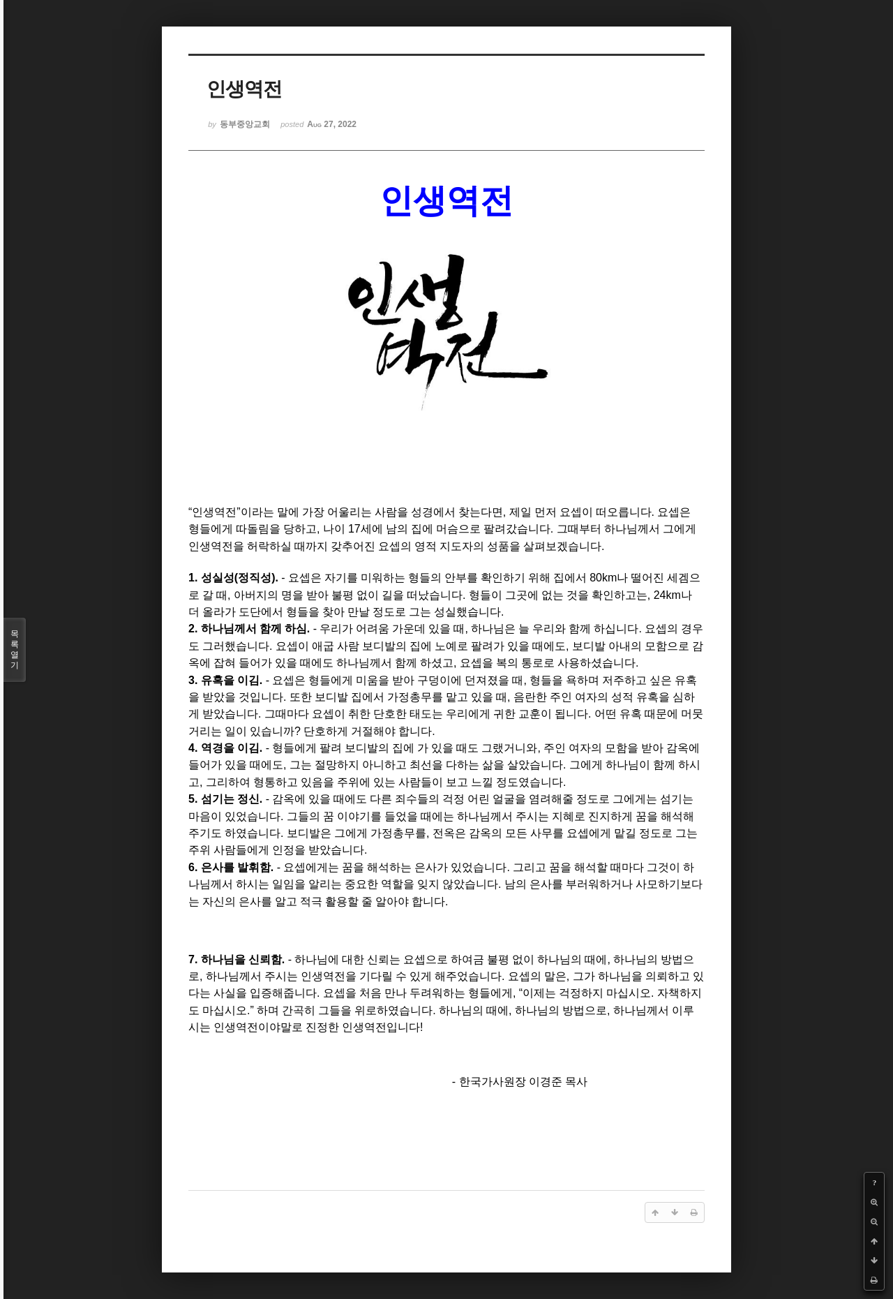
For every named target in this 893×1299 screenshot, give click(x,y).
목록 (14, 650)
